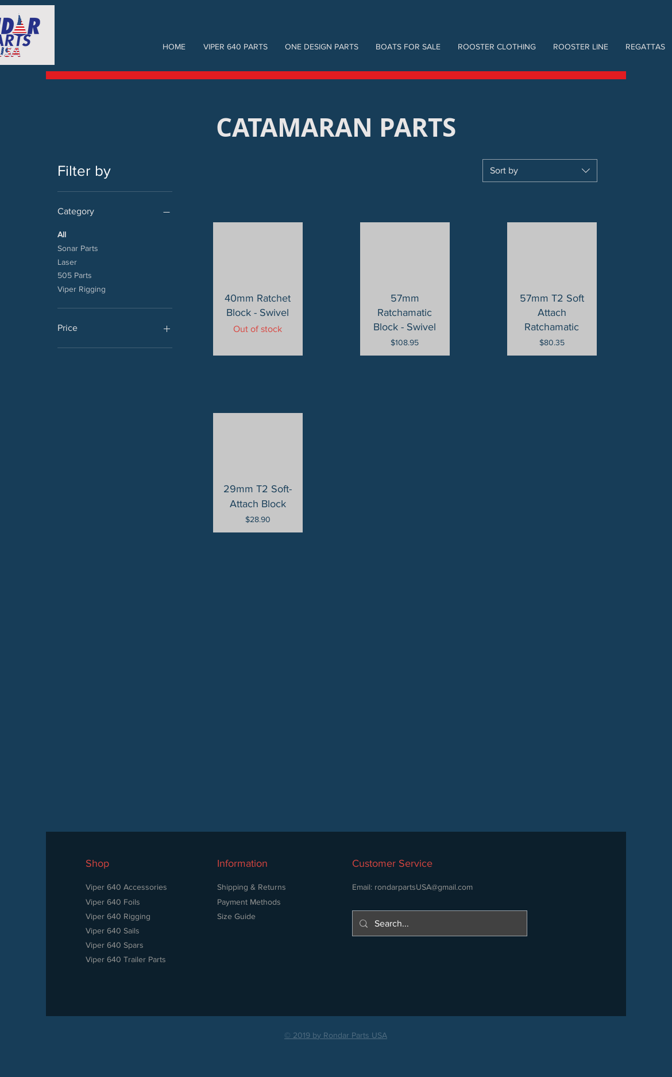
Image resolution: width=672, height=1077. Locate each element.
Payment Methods (249, 901)
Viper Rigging (81, 288)
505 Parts (74, 274)
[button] (235, 46)
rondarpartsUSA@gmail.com (423, 886)
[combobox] (539, 170)
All (61, 233)
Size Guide (236, 916)
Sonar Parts (77, 247)
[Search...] (438, 923)
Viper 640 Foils (113, 901)
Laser (67, 261)
